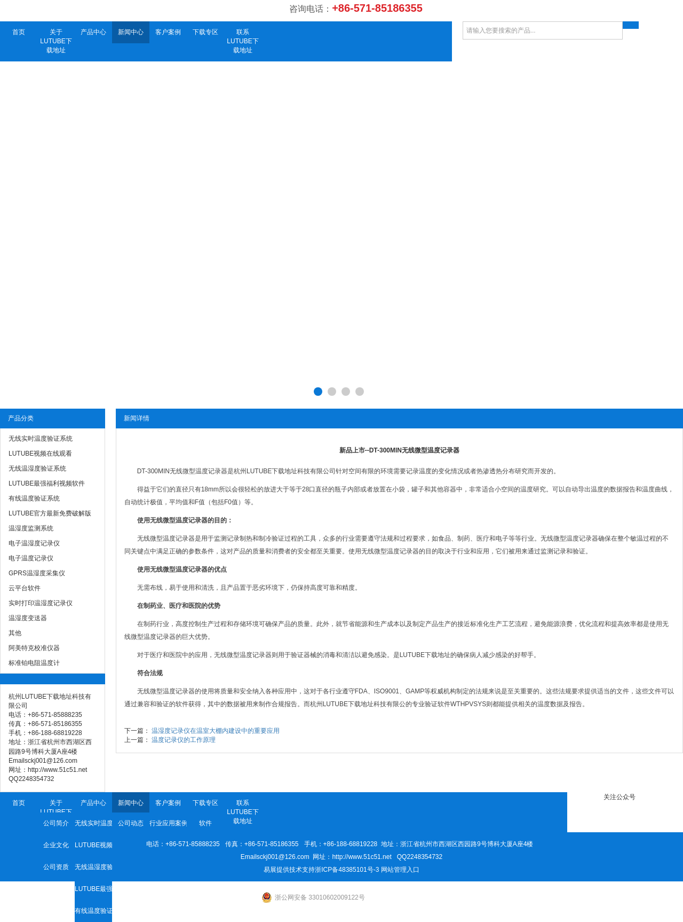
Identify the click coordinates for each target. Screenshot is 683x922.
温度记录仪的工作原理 (184, 740)
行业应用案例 (168, 823)
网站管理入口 (400, 869)
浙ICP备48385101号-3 (347, 869)
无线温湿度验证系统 (93, 867)
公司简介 (56, 823)
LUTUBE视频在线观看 (93, 845)
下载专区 (205, 32)
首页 (18, 32)
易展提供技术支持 (289, 869)
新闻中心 (131, 32)
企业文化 (56, 845)
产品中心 (93, 32)
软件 (205, 823)
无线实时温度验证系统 (93, 823)
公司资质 (56, 867)
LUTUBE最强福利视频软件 (93, 889)
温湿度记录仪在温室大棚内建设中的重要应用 (216, 731)
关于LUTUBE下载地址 (56, 41)
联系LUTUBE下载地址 (242, 41)
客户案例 (168, 32)
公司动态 (131, 823)
